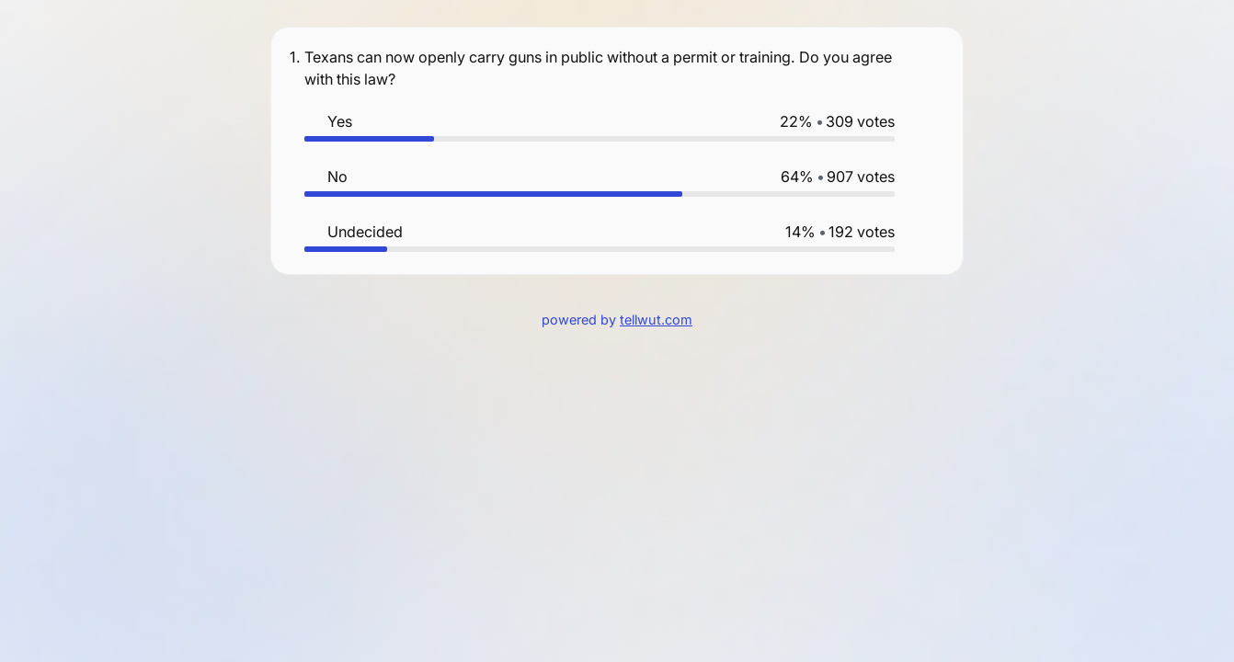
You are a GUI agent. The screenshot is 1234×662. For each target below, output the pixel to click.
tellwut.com (656, 319)
